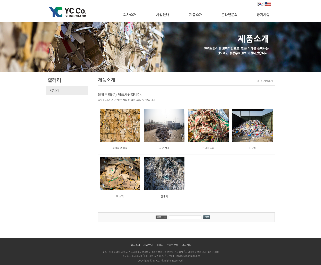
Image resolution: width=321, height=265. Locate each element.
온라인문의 (229, 15)
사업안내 (162, 15)
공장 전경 (164, 148)
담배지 (164, 196)
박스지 (120, 196)
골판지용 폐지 (120, 148)
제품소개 (195, 15)
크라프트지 (208, 148)
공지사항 (263, 15)
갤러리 (160, 245)
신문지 (252, 148)
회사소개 (129, 15)
